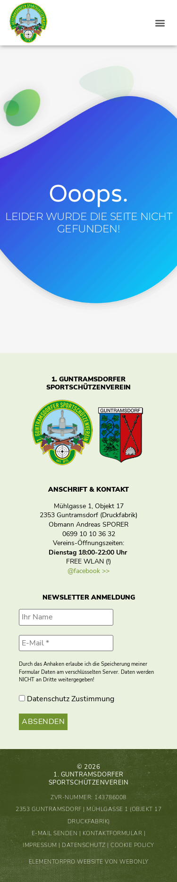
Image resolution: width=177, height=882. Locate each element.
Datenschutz (84, 845)
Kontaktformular (113, 833)
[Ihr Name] (66, 617)
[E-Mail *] (66, 643)
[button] (160, 23)
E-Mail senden (55, 833)
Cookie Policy (132, 845)
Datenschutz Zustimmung (66, 699)
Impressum (40, 845)
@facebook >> (88, 570)
